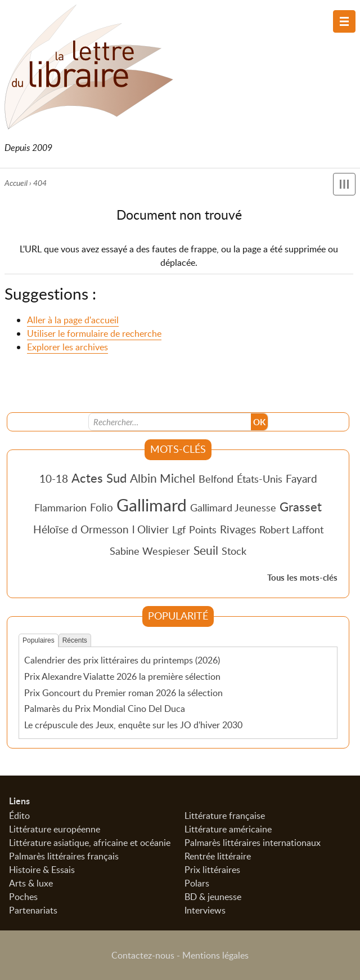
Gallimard (151, 504)
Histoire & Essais (42, 869)
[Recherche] (170, 422)
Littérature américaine (228, 829)
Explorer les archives (67, 347)
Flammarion (60, 507)
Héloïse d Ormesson (81, 529)
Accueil (16, 182)
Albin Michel (162, 478)
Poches (23, 896)
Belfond (216, 478)
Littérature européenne (54, 829)
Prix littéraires (212, 869)
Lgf (179, 529)
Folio (101, 507)
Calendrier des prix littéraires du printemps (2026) (122, 660)
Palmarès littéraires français (64, 856)
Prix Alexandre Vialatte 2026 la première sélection (122, 676)
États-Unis (259, 478)
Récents (74, 641)
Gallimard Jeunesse (233, 507)
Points (203, 529)
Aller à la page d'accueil (73, 320)
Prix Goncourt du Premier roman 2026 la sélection (123, 693)
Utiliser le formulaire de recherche (94, 333)
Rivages (238, 529)
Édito (19, 815)
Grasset (301, 506)
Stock (234, 551)
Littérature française (224, 815)
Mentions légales (215, 955)
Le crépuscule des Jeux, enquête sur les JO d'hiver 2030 (133, 725)
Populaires (38, 641)
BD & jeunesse (212, 896)
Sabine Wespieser (150, 551)
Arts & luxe (31, 883)
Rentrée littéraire (217, 856)
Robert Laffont (291, 529)
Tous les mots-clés (302, 577)
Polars (196, 883)
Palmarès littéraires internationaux (252, 842)
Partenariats (33, 910)
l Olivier (150, 529)
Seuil (206, 550)
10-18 (53, 478)
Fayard (301, 478)
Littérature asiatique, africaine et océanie (89, 842)
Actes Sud (99, 477)
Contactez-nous (142, 955)
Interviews (205, 910)
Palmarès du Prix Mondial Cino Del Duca (104, 708)
